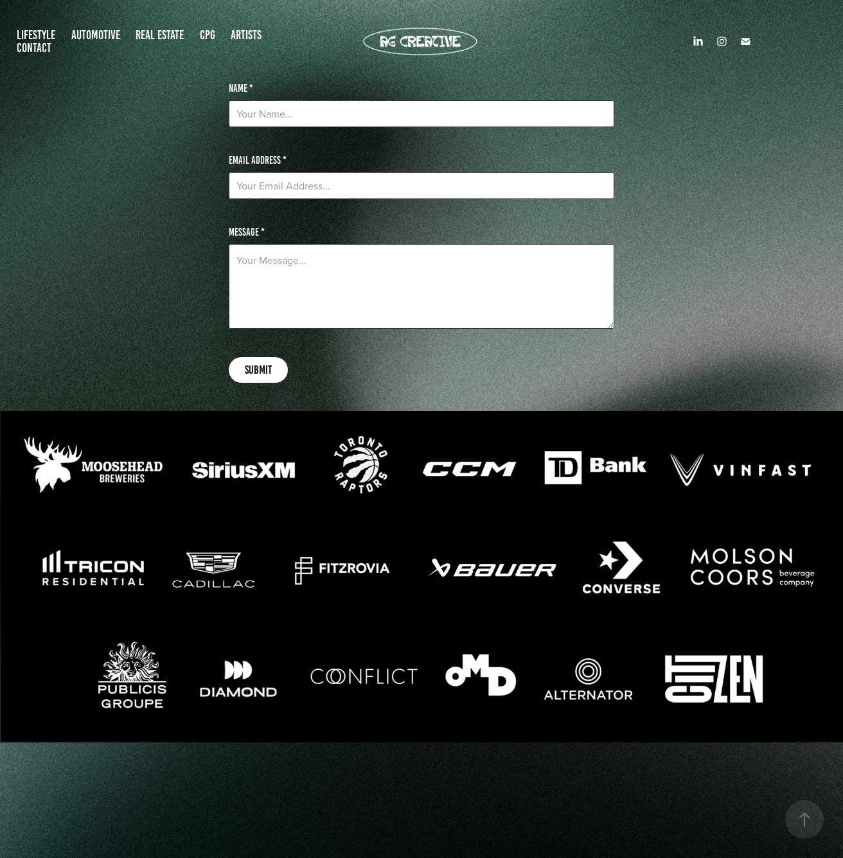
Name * (241, 88)
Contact (34, 48)
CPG (207, 35)
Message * (247, 232)
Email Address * (258, 160)
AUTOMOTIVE (95, 35)
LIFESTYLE (36, 35)
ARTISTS (246, 35)
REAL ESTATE (160, 35)
